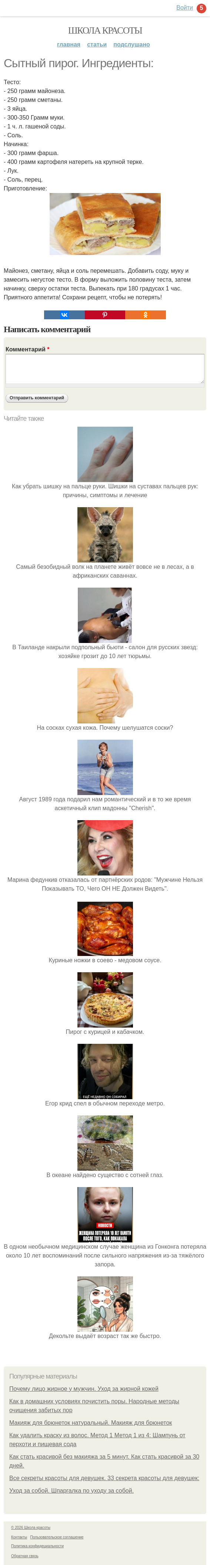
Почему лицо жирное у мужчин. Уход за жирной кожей (84, 1389)
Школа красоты (105, 30)
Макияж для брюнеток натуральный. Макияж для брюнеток (90, 1423)
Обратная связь (25, 1556)
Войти (184, 7)
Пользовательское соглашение (57, 1537)
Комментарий (27, 349)
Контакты (19, 1537)
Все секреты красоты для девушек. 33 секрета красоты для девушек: (104, 1478)
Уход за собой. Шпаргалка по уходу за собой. (71, 1490)
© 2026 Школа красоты (30, 1528)
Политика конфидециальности (37, 1546)
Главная (68, 44)
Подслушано (131, 44)
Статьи (97, 44)
